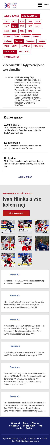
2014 (22, 21)
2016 (37, 21)
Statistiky (14, 425)
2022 (6, 31)
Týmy (25, 423)
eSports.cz (19, 438)
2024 (22, 31)
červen (18, 41)
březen (26, 37)
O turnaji (15, 423)
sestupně (24, 52)
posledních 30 (11, 57)
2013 (14, 21)
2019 (22, 26)
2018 (14, 26)
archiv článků (11, 16)
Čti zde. (29, 148)
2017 (6, 26)
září (6, 46)
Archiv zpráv (25, 177)
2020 (30, 26)
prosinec (38, 46)
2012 (6, 21)
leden (7, 37)
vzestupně (10, 52)
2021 (37, 26)
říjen (14, 46)
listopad (25, 46)
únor (16, 37)
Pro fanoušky (28, 425)
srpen (42, 41)
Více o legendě (16, 213)
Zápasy (35, 423)
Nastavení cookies (30, 441)
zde (21, 133)
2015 (30, 21)
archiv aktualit (30, 16)
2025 (30, 31)
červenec (30, 41)
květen (8, 41)
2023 (14, 31)
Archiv (29, 428)
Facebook (15, 274)
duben (36, 37)
